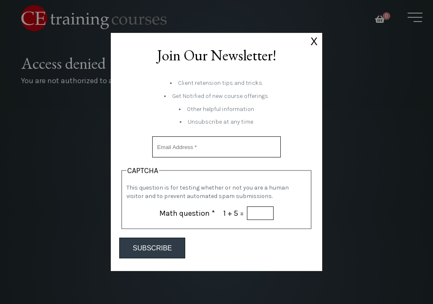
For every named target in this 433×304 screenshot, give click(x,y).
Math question (187, 213)
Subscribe (152, 248)
